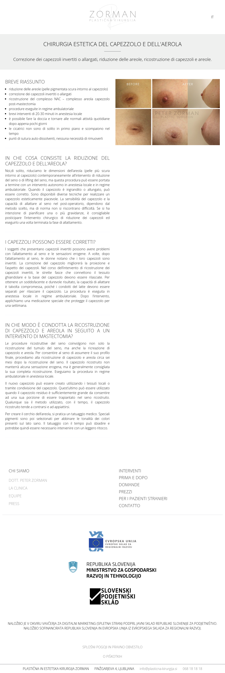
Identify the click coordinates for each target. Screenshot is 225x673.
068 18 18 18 (192, 668)
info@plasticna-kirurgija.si (158, 668)
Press (14, 504)
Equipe (15, 496)
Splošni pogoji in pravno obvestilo (112, 647)
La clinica (18, 488)
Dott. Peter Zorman (28, 480)
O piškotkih (112, 656)
